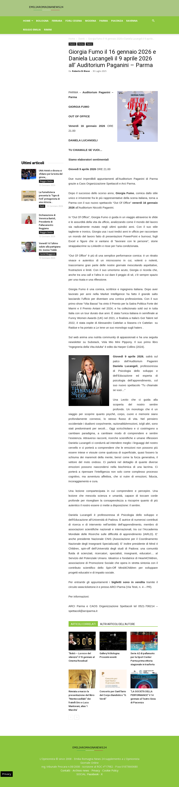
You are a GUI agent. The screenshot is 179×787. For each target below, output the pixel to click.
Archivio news (81, 770)
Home (28, 20)
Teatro (89, 44)
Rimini (48, 29)
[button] (153, 21)
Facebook (92, 774)
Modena (90, 20)
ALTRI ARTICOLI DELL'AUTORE (117, 624)
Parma (103, 20)
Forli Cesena (73, 20)
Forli (42, 206)
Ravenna (132, 20)
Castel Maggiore (47, 254)
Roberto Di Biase (81, 71)
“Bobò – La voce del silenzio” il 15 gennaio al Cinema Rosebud (82, 657)
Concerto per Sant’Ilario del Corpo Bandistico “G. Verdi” (113, 695)
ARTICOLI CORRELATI (83, 624)
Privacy (95, 770)
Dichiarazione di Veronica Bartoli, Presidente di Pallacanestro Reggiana (47, 222)
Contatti (65, 770)
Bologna (42, 20)
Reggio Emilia (32, 29)
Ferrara (57, 20)
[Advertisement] (42, 97)
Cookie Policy (110, 770)
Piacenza (117, 20)
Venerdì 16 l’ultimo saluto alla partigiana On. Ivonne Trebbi (49, 246)
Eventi (82, 38)
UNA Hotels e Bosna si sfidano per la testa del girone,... (50, 174)
